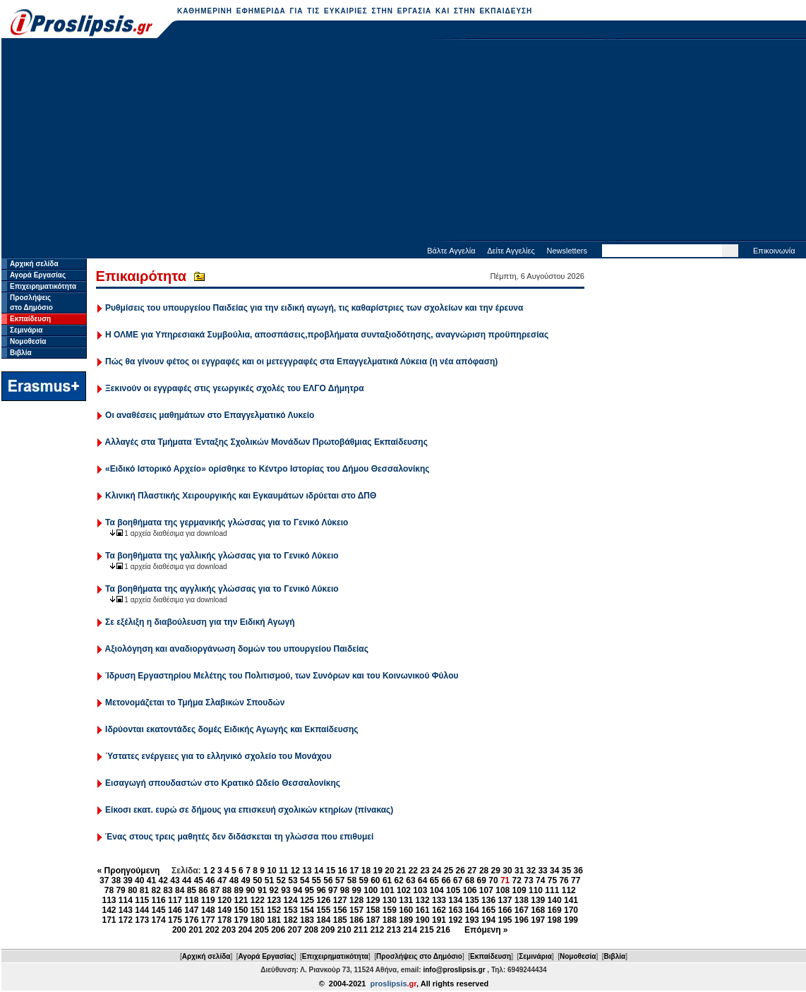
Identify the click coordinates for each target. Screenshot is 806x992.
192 (455, 920)
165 (488, 910)
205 (262, 930)
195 (505, 920)
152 (274, 910)
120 (224, 900)
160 (406, 910)
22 (413, 871)
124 (291, 900)
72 (517, 880)
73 (528, 880)
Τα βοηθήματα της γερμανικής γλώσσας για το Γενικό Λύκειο (226, 522)
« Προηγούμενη (128, 871)
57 (339, 880)
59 (363, 880)
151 (258, 910)
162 (439, 910)
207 (295, 930)
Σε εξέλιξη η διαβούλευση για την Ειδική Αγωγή (200, 622)
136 (488, 900)
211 (361, 930)
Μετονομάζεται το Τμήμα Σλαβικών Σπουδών (194, 702)
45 (198, 880)
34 (554, 871)
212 (377, 930)
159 (390, 910)
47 (222, 880)
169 (555, 910)
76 (563, 880)
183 (307, 920)
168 (538, 910)
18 (366, 871)
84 (179, 890)
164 (472, 910)
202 (212, 930)
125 (307, 900)
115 (142, 900)
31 (519, 871)
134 (455, 900)
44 (186, 880)
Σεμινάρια (26, 330)
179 (241, 920)
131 (406, 900)
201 (195, 930)
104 (437, 890)
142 (109, 910)
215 (427, 930)
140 (555, 900)
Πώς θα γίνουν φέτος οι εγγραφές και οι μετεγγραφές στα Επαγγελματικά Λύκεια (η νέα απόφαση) (301, 361)
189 (406, 920)
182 (291, 920)
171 (109, 920)
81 (144, 890)
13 (306, 871)
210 (344, 930)
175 (175, 920)
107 (486, 890)
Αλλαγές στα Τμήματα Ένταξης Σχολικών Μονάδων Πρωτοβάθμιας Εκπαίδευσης (266, 442)
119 (208, 900)
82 (156, 890)
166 (505, 910)
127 (340, 900)
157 (356, 910)
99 (356, 890)
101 (387, 890)
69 (481, 880)
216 (443, 930)
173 (142, 920)
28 (483, 871)
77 (575, 880)
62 (399, 880)
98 (344, 890)
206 (278, 930)
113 (109, 900)
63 (410, 880)
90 (250, 890)
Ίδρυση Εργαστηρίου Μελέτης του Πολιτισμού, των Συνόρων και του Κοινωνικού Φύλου (281, 676)
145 (159, 910)
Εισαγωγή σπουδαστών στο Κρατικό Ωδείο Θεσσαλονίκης (222, 783)
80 (132, 890)
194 (488, 920)
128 (356, 900)
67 (457, 880)
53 (292, 880)
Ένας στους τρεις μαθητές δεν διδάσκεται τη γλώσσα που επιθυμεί (239, 837)
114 (126, 900)
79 (120, 890)
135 (472, 900)
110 (536, 890)
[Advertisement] (404, 141)
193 (472, 920)
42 (163, 880)
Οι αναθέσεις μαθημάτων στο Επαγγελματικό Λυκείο (209, 415)
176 (191, 920)
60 (375, 880)
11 (283, 871)
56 (327, 880)
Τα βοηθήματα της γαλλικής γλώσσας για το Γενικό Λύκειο (222, 556)
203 (229, 930)
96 (320, 890)
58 (351, 880)
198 (555, 920)
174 (159, 920)
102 (404, 890)
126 (323, 900)
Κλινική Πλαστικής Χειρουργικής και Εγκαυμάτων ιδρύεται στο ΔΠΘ (240, 496)
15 (330, 871)
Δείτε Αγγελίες (511, 250)
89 (238, 890)
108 (502, 890)
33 (542, 871)
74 (540, 880)
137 (505, 900)
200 (179, 930)
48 (234, 880)
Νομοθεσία (28, 341)
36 (578, 871)
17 (354, 871)
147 (191, 910)
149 (224, 910)
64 (422, 880)
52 (281, 880)
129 (373, 900)
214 (410, 930)
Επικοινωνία (774, 250)
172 (126, 920)
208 (311, 930)
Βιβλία (21, 353)
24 (436, 871)
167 (522, 910)
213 (394, 930)
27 (471, 871)
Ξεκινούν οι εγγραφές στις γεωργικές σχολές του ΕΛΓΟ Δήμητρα (234, 388)
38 (116, 880)
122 (258, 900)
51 (269, 880)
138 (522, 900)
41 (151, 880)
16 (342, 871)
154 (307, 910)
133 (439, 900)
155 (323, 910)
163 (455, 910)
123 (274, 900)
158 (373, 910)
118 (191, 900)
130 (390, 900)
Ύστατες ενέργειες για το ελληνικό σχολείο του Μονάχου (218, 756)
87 (214, 890)
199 (571, 920)
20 (389, 871)
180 (258, 920)
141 (571, 900)
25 (448, 871)
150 (241, 910)
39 (127, 880)
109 (519, 890)
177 (208, 920)
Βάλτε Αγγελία (451, 250)
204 (245, 930)
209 (327, 930)
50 (257, 880)
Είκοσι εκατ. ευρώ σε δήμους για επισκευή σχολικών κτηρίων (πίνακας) (249, 810)
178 (224, 920)
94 (297, 890)
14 (318, 871)
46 (210, 880)
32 (531, 871)
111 (552, 890)
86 (202, 890)
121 (241, 900)
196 (522, 920)
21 (401, 871)
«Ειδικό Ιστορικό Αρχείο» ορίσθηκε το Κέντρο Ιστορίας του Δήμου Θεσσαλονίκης (267, 469)
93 (285, 890)
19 (378, 871)
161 (423, 910)
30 (507, 871)
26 (459, 871)
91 (262, 890)
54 (304, 880)
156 (340, 910)
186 (356, 920)
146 (175, 910)
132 (423, 900)
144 (142, 910)
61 (387, 880)
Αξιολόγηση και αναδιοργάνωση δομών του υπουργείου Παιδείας (236, 649)
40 (139, 880)
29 (495, 871)
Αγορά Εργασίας (38, 275)
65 (434, 880)
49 (245, 880)
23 (424, 871)
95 (309, 890)
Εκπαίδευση (30, 319)
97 (332, 890)
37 (104, 880)
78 (109, 890)
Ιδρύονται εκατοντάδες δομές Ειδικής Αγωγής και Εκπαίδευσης (231, 729)
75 (552, 880)
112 (569, 890)
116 (159, 900)
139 (538, 900)
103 (420, 890)
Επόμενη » (486, 930)
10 (271, 871)
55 (316, 880)
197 (538, 920)
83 (167, 890)
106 (469, 890)
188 (390, 920)
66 (445, 880)
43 (174, 880)
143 (126, 910)
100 (370, 890)
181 (274, 920)
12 (295, 871)
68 (469, 880)
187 (373, 920)
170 (571, 910)
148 (208, 910)
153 (291, 910)
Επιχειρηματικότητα (43, 286)
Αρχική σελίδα (34, 264)
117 (175, 900)
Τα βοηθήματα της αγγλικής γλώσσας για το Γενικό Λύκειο (222, 589)
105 (453, 890)
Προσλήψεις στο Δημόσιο (419, 956)
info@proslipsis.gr (454, 970)
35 (566, 871)
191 (439, 920)
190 (423, 920)
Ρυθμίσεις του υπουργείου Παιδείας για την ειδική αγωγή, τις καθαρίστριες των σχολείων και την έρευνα (314, 308)
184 (323, 920)
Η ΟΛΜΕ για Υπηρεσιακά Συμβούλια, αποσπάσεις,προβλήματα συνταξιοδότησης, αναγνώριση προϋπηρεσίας (326, 335)
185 (340, 920)
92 (274, 890)
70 (493, 880)
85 (191, 890)
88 (226, 890)
